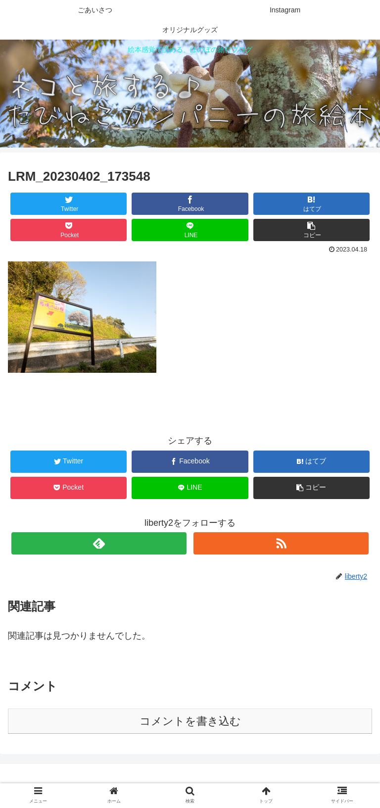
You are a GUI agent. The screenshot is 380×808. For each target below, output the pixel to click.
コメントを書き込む (190, 721)
